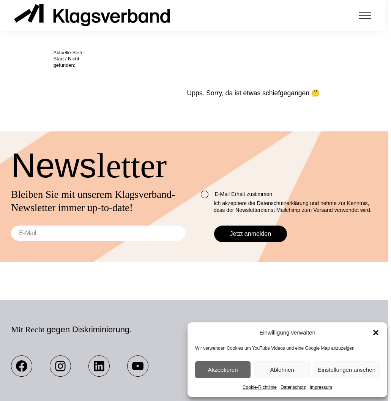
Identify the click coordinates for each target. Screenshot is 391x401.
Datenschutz (293, 387)
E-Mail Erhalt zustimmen (236, 194)
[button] (376, 332)
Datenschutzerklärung (282, 203)
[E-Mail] (98, 233)
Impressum (321, 387)
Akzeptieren (223, 369)
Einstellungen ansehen (346, 369)
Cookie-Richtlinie (260, 387)
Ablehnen (282, 369)
